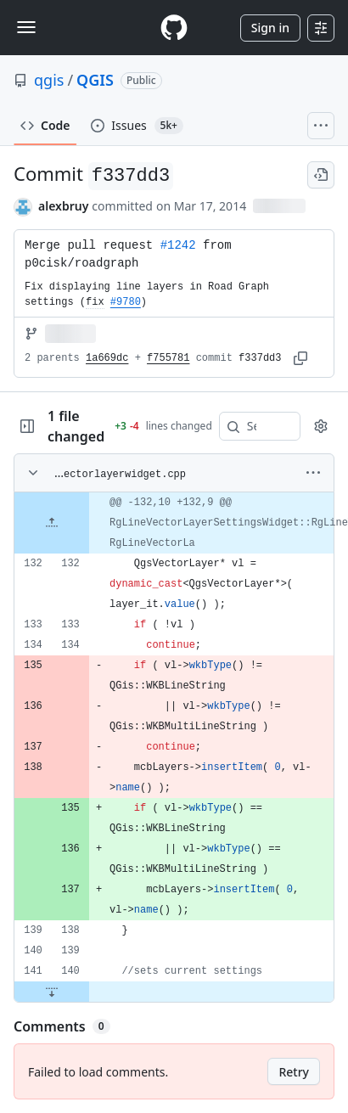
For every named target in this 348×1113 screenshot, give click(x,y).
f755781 (168, 358)
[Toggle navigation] (26, 27)
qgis (49, 80)
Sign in (270, 28)
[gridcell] (174, 523)
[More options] (313, 472)
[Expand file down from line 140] (51, 991)
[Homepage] (174, 28)
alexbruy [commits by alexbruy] (63, 206)
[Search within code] (251, 426)
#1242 (178, 245)
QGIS (95, 80)
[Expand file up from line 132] (51, 523)
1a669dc (107, 358)
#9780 (125, 302)
